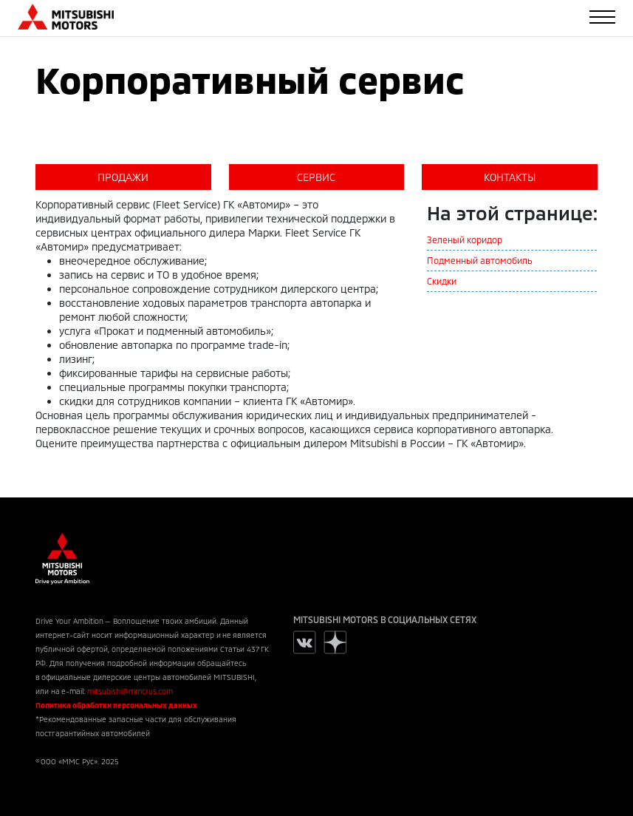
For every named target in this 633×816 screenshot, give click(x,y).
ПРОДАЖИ (122, 177)
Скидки (441, 281)
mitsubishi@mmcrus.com (130, 691)
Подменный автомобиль (480, 260)
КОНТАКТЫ (510, 177)
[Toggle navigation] (602, 17)
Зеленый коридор (464, 239)
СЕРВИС (316, 177)
